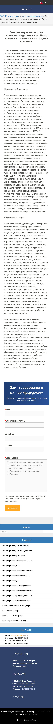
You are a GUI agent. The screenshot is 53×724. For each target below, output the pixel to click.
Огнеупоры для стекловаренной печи (17, 591)
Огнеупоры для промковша (13, 556)
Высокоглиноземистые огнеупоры (16, 606)
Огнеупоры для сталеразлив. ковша (17, 561)
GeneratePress (30, 720)
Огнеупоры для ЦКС (10, 581)
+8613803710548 (21, 638)
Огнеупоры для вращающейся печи (17, 596)
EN (43, 2)
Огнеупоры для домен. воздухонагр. (17, 551)
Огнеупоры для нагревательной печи (17, 571)
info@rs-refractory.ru (19, 635)
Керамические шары (10, 611)
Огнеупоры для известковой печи (16, 601)
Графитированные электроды (14, 621)
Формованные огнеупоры (12, 616)
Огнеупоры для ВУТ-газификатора (16, 586)
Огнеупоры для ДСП (10, 566)
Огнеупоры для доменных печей (15, 546)
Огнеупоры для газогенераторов (16, 576)
